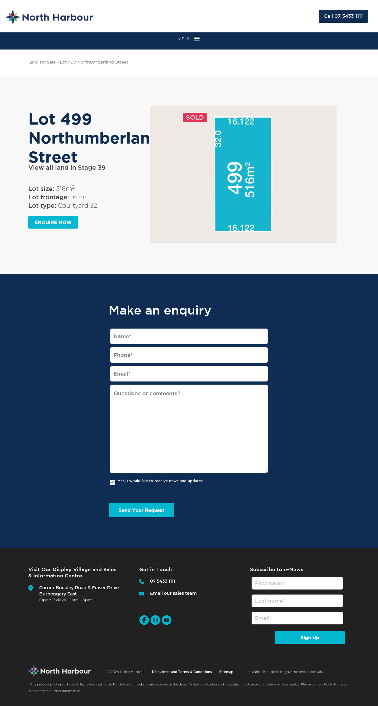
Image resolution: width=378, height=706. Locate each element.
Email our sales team (173, 593)
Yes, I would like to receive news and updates (160, 480)
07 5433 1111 (162, 581)
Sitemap (226, 676)
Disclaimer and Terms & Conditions (182, 676)
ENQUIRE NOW (53, 222)
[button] (184, 38)
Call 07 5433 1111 (343, 16)
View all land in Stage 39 (67, 167)
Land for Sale (42, 62)
